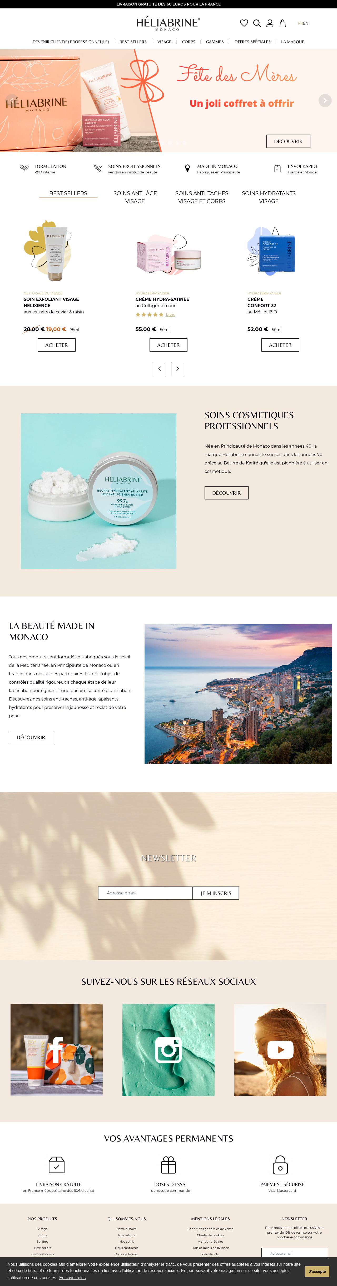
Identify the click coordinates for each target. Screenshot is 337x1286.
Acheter (56, 345)
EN (305, 23)
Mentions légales (210, 1241)
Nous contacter (126, 1248)
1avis (170, 314)
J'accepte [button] (317, 1271)
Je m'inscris (215, 893)
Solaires (42, 1241)
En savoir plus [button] (72, 1277)
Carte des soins (42, 1254)
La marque (292, 41)
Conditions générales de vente (210, 1229)
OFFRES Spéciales (253, 41)
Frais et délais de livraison (210, 1248)
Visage (164, 41)
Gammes (215, 41)
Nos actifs (127, 1241)
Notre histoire (126, 1229)
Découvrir (288, 141)
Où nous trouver (127, 1254)
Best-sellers (133, 41)
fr (300, 23)
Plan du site (210, 1254)
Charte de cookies (210, 1235)
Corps (188, 41)
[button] (11, 100)
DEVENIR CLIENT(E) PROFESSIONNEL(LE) (71, 41)
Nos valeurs (126, 1235)
